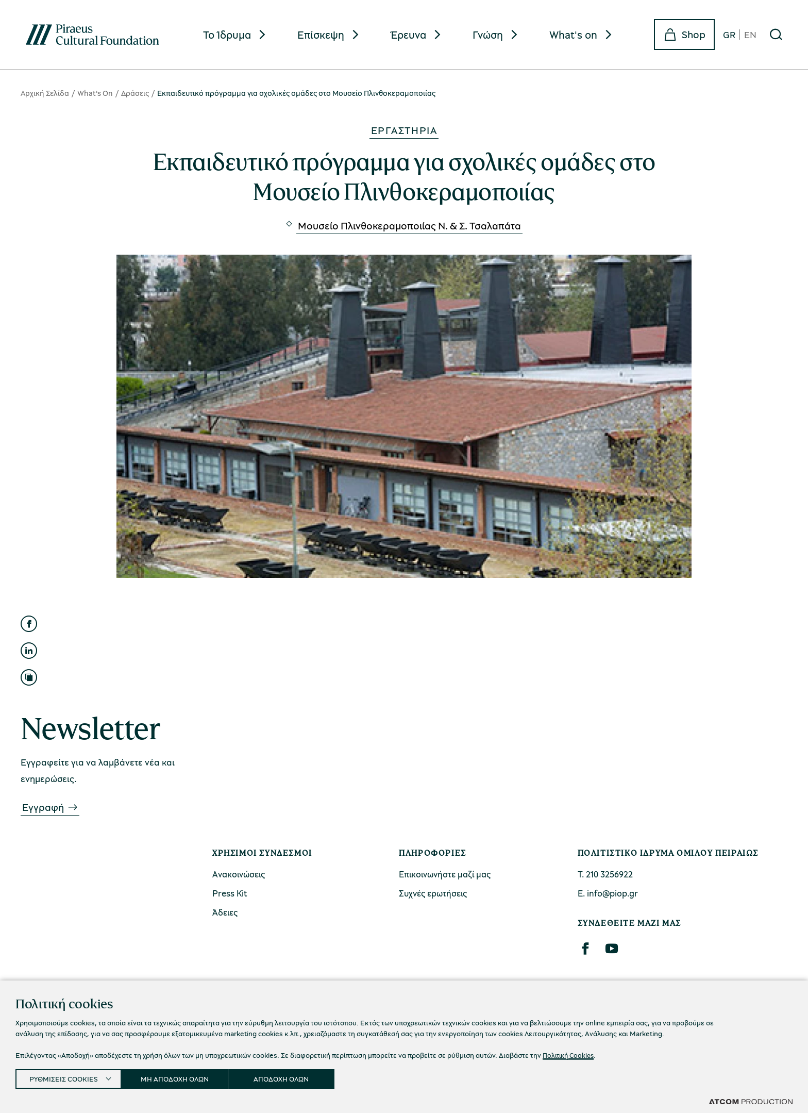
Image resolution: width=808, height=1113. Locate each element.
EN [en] (750, 34)
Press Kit (229, 893)
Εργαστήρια (404, 130)
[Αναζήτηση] (776, 34)
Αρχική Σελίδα (45, 93)
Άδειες (225, 912)
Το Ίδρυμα (227, 34)
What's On (95, 93)
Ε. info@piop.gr (608, 893)
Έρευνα (408, 34)
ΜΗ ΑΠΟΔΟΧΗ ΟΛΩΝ (184, 1077)
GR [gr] (729, 34)
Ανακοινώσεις (238, 874)
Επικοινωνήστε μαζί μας (445, 874)
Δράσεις (135, 93)
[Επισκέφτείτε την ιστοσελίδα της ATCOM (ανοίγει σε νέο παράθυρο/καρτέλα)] (751, 1101)
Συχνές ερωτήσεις (433, 893)
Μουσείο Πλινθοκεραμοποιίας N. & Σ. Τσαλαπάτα (409, 225)
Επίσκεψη (320, 34)
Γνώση (488, 34)
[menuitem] (235, 34)
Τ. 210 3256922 (605, 874)
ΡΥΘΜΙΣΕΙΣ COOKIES (65, 1077)
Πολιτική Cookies (570, 1052)
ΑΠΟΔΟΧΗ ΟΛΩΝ (295, 1077)
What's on (573, 34)
